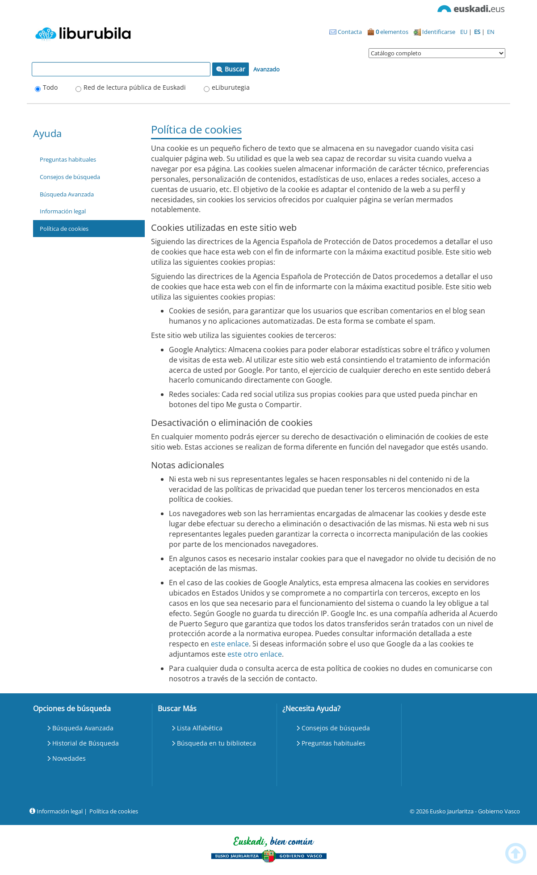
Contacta (345, 32)
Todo (50, 87)
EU (464, 32)
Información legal (63, 211)
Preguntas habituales (68, 159)
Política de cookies (64, 229)
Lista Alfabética (199, 728)
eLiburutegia (231, 87)
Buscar (230, 69)
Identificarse (434, 32)
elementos (387, 32)
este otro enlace (254, 654)
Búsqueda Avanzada (67, 194)
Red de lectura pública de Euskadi (135, 87)
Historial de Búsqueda (85, 743)
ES (478, 32)
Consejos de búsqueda (70, 177)
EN (491, 32)
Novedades (69, 758)
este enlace (230, 644)
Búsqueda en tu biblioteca (216, 743)
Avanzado (266, 69)
